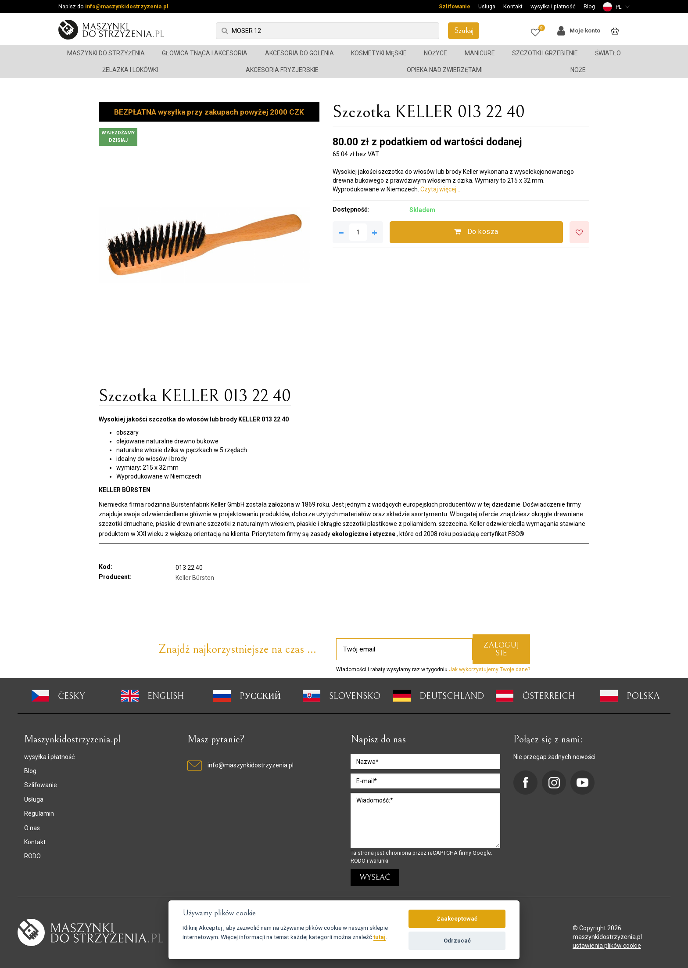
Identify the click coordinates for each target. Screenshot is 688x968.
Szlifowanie (454, 6)
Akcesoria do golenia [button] (299, 53)
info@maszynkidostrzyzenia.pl (126, 6)
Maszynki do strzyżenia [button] (106, 53)
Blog (589, 6)
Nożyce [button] (435, 53)
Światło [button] (608, 53)
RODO (32, 856)
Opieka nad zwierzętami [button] (445, 69)
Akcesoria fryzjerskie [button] (282, 69)
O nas (32, 827)
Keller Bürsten (195, 577)
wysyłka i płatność (553, 6)
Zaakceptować (457, 918)
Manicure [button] (480, 53)
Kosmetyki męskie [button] (379, 53)
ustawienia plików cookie (607, 945)
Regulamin (39, 813)
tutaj (379, 936)
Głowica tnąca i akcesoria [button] (204, 53)
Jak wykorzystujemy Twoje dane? (489, 669)
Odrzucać (457, 940)
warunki (378, 860)
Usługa (486, 6)
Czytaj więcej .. (440, 189)
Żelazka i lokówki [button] (130, 69)
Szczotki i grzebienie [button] (545, 53)
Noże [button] (578, 69)
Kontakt (513, 6)
